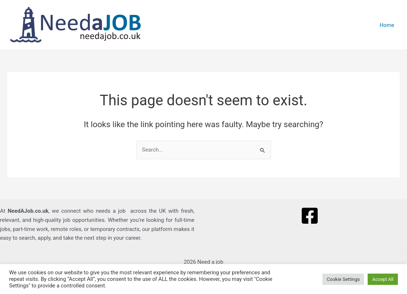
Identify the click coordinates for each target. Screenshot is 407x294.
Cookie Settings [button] (343, 279)
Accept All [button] (383, 279)
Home (387, 25)
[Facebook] (310, 216)
